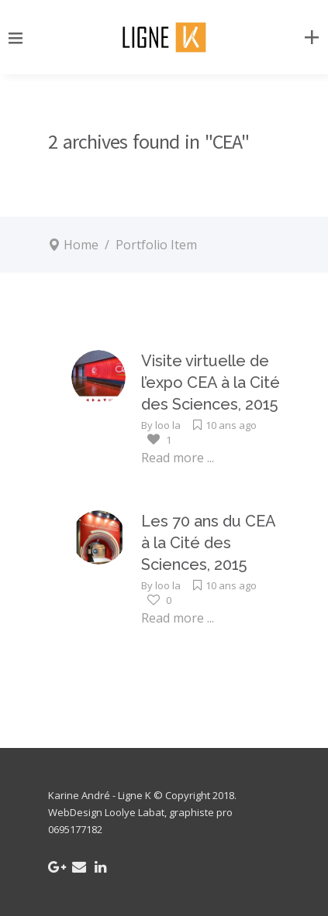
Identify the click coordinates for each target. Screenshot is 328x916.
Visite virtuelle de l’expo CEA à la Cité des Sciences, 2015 (210, 382)
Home (81, 244)
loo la (168, 425)
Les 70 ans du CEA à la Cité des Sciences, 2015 (208, 543)
